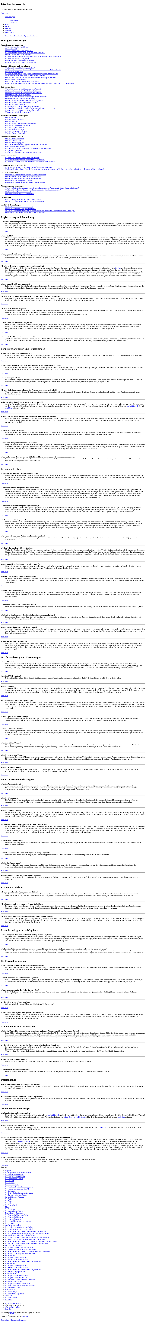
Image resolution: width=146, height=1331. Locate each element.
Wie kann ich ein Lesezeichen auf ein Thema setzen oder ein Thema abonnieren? (33, 190)
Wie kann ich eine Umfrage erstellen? (18, 95)
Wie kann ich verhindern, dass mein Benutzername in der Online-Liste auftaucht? (33, 70)
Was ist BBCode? (11, 118)
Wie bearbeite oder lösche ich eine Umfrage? (20, 98)
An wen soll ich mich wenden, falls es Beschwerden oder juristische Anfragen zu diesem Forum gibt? (40, 211)
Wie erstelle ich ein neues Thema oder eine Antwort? (23, 89)
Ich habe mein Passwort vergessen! (17, 58)
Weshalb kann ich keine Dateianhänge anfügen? (21, 102)
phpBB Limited (132, 406)
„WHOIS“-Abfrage (23, 1141)
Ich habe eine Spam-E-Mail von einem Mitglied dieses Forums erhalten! (30, 162)
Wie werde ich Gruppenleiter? (15, 146)
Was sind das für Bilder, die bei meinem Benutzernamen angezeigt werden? (31, 77)
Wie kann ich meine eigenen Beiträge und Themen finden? (25, 182)
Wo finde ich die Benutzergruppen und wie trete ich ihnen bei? (26, 144)
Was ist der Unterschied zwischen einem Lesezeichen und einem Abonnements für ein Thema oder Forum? (42, 188)
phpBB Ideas (103, 1127)
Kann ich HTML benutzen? (14, 119)
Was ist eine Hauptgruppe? (14, 150)
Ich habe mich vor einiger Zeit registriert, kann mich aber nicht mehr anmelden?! (33, 56)
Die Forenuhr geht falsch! (14, 72)
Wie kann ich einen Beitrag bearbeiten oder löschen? (23, 91)
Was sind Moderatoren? (13, 140)
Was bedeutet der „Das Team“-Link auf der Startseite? (23, 152)
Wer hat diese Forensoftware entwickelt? (19, 207)
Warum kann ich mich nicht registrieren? (19, 51)
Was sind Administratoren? (14, 139)
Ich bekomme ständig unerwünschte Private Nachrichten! (25, 160)
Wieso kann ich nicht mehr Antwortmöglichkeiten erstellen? (25, 97)
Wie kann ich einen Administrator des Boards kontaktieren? (25, 213)
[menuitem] (13, 21)
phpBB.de (8, 408)
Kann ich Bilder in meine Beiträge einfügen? (20, 123)
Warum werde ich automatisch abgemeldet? (20, 60)
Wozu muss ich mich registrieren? (16, 47)
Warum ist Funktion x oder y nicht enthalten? (20, 209)
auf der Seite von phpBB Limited (75, 1117)
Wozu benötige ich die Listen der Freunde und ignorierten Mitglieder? (29, 167)
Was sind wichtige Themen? (14, 129)
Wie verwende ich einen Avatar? (16, 79)
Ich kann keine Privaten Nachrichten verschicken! (22, 158)
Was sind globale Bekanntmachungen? (18, 125)
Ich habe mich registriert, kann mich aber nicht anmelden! (25, 53)
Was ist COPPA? (11, 49)
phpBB (11, 1313)
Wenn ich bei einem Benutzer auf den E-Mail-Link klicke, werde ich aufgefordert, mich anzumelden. (40, 83)
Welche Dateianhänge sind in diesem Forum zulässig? (23, 199)
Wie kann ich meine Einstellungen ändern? (20, 68)
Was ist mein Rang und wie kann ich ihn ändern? (22, 81)
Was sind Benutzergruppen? (14, 142)
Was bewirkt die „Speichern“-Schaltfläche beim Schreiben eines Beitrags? (30, 108)
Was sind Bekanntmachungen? (15, 127)
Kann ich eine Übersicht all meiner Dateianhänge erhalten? (25, 201)
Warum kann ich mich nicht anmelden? (18, 55)
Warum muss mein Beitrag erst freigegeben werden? (23, 110)
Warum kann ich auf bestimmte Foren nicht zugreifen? (24, 100)
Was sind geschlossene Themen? (16, 131)
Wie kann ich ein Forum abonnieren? (18, 192)
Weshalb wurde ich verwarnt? (15, 104)
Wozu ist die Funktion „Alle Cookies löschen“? (21, 62)
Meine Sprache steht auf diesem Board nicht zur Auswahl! (25, 76)
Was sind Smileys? (11, 121)
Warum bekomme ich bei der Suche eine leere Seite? (23, 178)
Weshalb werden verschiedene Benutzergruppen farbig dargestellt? (28, 148)
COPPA (117, 268)
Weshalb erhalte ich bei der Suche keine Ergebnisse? (23, 177)
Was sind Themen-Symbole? (15, 133)
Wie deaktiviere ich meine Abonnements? (19, 194)
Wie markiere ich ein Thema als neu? (18, 112)
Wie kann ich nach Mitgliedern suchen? (18, 180)
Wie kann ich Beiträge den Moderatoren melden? (22, 106)
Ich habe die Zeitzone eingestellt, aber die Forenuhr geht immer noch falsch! (31, 74)
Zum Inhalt (5, 13)
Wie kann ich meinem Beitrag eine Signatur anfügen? (23, 93)
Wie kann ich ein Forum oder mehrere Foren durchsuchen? (25, 175)
